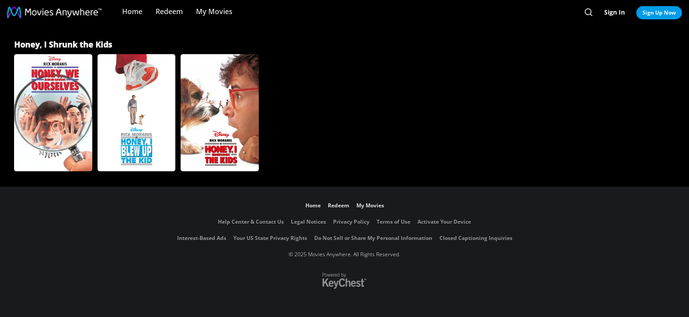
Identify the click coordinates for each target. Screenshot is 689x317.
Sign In (614, 12)
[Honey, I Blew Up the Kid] (137, 112)
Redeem (169, 11)
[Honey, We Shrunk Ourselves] (53, 112)
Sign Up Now (659, 12)
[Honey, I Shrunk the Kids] (220, 112)
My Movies (214, 11)
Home (132, 11)
